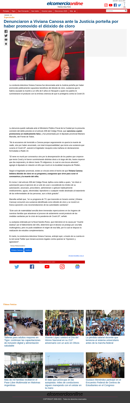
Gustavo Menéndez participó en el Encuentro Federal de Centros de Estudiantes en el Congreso (103, 382)
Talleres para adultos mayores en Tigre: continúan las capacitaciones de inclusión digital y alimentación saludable (22, 341)
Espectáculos (9, 17)
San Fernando (23, 11)
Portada (6, 11)
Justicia (28, 250)
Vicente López (47, 11)
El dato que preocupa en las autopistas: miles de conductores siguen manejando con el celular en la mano (63, 383)
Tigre (13, 11)
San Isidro (35, 11)
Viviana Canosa (17, 250)
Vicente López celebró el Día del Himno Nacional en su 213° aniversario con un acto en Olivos (62, 340)
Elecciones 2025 (61, 11)
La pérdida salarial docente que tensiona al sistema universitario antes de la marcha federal (102, 340)
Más (73, 11)
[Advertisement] (46, 111)
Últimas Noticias (10, 304)
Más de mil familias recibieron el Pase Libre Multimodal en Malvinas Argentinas (22, 382)
